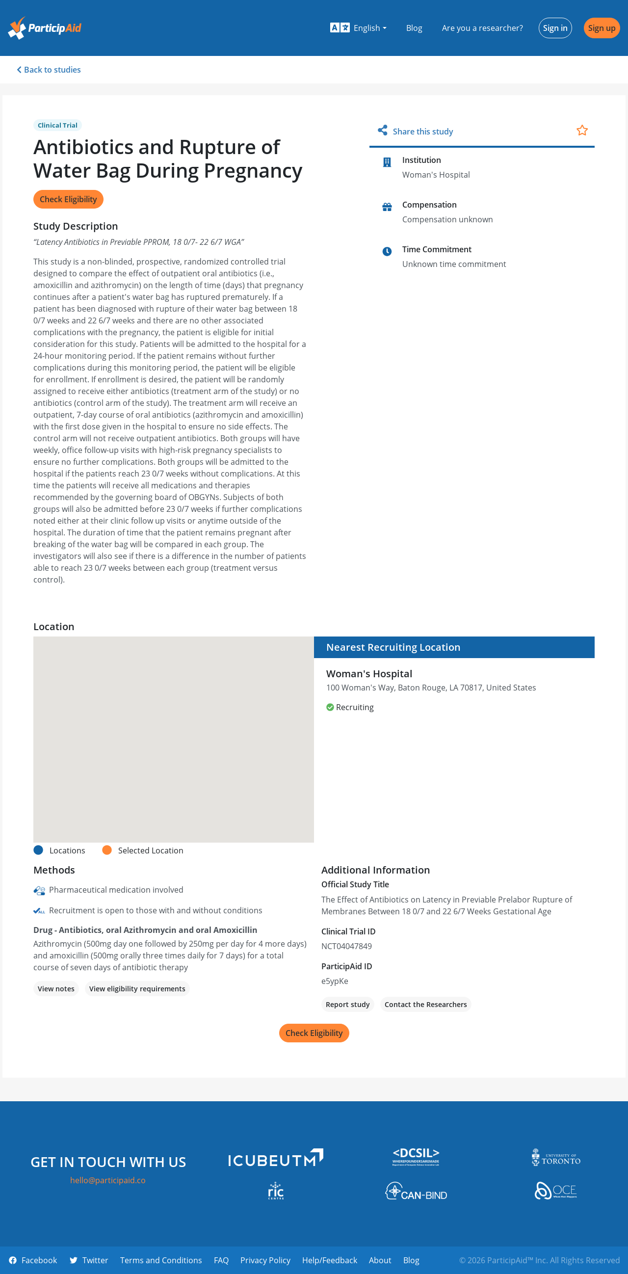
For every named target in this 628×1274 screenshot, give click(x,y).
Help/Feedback (329, 1260)
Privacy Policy (265, 1260)
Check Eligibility (68, 199)
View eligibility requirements (137, 988)
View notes (56, 988)
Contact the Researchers (426, 1004)
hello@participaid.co (108, 1180)
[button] (358, 28)
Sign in (555, 28)
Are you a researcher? (482, 28)
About (380, 1260)
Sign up (602, 28)
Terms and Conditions (161, 1260)
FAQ (221, 1260)
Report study (348, 1004)
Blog (414, 28)
